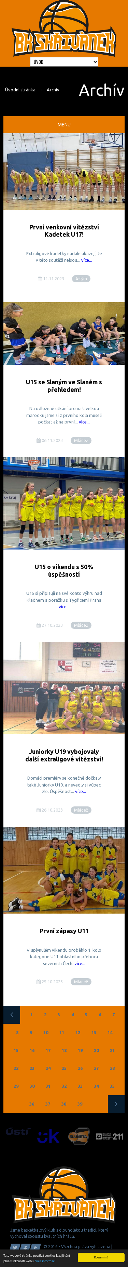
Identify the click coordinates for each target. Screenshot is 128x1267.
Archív (53, 89)
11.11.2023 (51, 278)
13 (93, 1032)
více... (86, 260)
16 (32, 1050)
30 (32, 1086)
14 (110, 1032)
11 (61, 1032)
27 (96, 1068)
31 (48, 1086)
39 (79, 1103)
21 (112, 1050)
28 (112, 1068)
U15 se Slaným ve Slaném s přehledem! (64, 385)
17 (48, 1050)
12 (77, 1032)
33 (80, 1086)
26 (80, 1068)
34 (96, 1086)
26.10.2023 (50, 809)
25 (64, 1068)
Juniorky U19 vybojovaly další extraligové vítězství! (64, 755)
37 (47, 1103)
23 (32, 1068)
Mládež (81, 440)
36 (31, 1103)
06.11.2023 (50, 440)
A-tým (81, 278)
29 (16, 1086)
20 (96, 1050)
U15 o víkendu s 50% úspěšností (64, 570)
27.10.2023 (50, 625)
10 (45, 1032)
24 (48, 1068)
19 (80, 1050)
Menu (64, 124)
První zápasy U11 (64, 930)
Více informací (45, 1261)
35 (112, 1086)
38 (63, 1103)
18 (64, 1050)
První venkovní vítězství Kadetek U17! (64, 231)
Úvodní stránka (20, 89)
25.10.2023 (50, 981)
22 (16, 1068)
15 (16, 1050)
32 (64, 1086)
